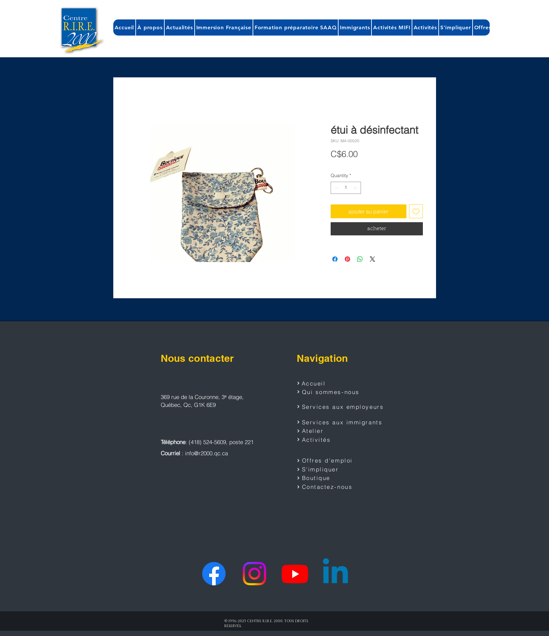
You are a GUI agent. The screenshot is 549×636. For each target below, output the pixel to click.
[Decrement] (336, 188)
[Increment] (356, 188)
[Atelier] (328, 431)
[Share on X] (372, 259)
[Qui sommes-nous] (333, 391)
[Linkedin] (335, 573)
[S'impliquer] (328, 469)
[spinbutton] (346, 188)
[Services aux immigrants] (341, 422)
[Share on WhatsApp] (360, 259)
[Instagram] (254, 573)
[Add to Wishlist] (416, 211)
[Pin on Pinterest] (347, 259)
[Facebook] (214, 573)
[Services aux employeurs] (343, 406)
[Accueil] (320, 383)
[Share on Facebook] (335, 259)
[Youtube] (295, 573)
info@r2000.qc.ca (206, 453)
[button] (150, 27)
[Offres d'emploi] (328, 460)
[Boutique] (328, 478)
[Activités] (328, 439)
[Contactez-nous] (328, 486)
